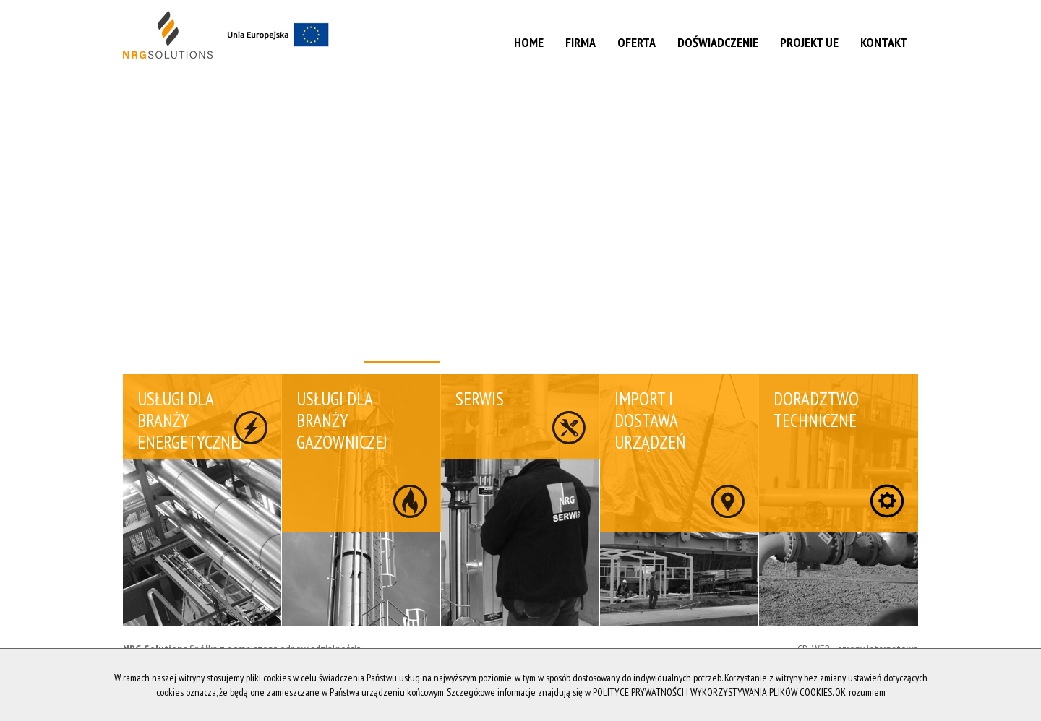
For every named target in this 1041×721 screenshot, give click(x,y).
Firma (580, 42)
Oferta (636, 42)
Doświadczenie (717, 42)
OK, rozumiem (860, 692)
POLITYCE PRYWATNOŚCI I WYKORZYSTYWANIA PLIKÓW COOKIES (712, 692)
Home (529, 42)
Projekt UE (809, 42)
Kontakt (883, 42)
